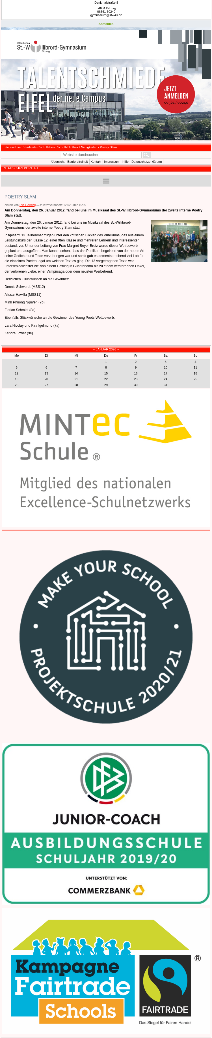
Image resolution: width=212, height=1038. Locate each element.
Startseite (30, 147)
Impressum (112, 161)
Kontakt (96, 161)
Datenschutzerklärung (146, 161)
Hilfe (125, 161)
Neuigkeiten (89, 147)
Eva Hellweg (28, 205)
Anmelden (105, 23)
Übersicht (58, 161)
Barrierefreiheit (77, 161)
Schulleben (47, 147)
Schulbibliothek (67, 147)
